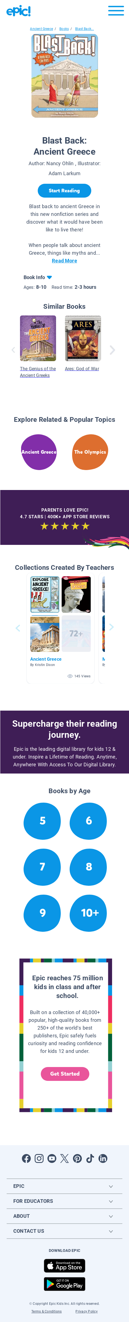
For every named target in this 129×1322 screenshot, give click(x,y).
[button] (60, 628)
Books (64, 29)
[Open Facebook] (26, 1158)
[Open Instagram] (39, 1158)
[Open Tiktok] (90, 1158)
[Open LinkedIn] (102, 1158)
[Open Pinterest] (77, 1158)
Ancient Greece (41, 29)
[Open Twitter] (64, 1158)
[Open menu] (116, 12)
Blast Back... (84, 29)
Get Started (65, 1074)
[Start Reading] (64, 191)
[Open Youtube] (51, 1158)
